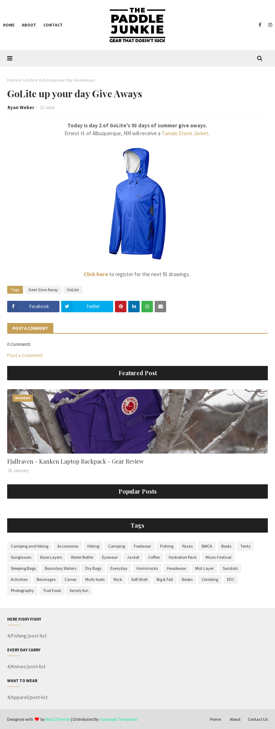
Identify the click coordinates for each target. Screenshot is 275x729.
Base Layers (51, 557)
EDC (231, 579)
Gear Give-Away (43, 289)
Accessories (67, 546)
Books (187, 579)
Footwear (142, 546)
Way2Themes (58, 719)
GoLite (28, 80)
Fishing (166, 546)
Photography (22, 590)
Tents (245, 546)
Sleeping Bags (23, 568)
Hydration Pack (183, 557)
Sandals (230, 568)
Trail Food (52, 590)
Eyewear (110, 557)
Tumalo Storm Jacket (184, 133)
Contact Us (258, 719)
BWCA (207, 546)
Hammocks (147, 568)
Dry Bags (93, 568)
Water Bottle (82, 557)
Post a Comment (25, 355)
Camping (116, 546)
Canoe (70, 579)
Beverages (46, 579)
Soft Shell (139, 579)
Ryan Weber (21, 107)
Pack (118, 579)
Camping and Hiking (29, 546)
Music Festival (218, 557)
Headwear (176, 568)
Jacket (133, 557)
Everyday (118, 568)
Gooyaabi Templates (118, 719)
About (235, 719)
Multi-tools (95, 579)
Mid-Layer (204, 568)
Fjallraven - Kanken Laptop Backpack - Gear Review (75, 461)
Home (12, 80)
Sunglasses (21, 557)
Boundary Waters (60, 568)
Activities (19, 579)
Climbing (210, 579)
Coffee (154, 557)
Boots (226, 546)
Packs (187, 546)
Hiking (93, 546)
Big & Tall (164, 579)
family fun (79, 590)
